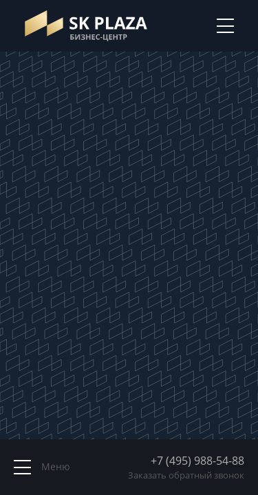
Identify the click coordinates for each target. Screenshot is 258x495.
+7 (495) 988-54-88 (197, 460)
